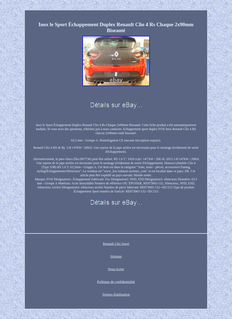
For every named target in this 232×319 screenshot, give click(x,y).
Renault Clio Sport (116, 244)
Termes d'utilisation (116, 294)
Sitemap (116, 256)
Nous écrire (116, 269)
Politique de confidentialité (116, 282)
